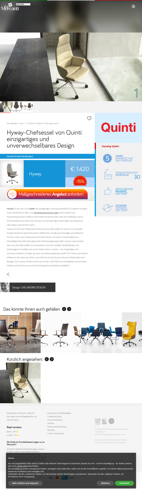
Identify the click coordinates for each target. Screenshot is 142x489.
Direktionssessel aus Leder (46, 212)
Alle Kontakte (13, 420)
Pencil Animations (55, 420)
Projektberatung (54, 416)
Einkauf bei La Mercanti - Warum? (21, 413)
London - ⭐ (12, 435)
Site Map (51, 430)
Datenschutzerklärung (56, 426)
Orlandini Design (22, 287)
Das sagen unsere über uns (22, 416)
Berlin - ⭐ (12, 431)
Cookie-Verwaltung (55, 433)
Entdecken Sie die (59, 413)
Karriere (50, 423)
